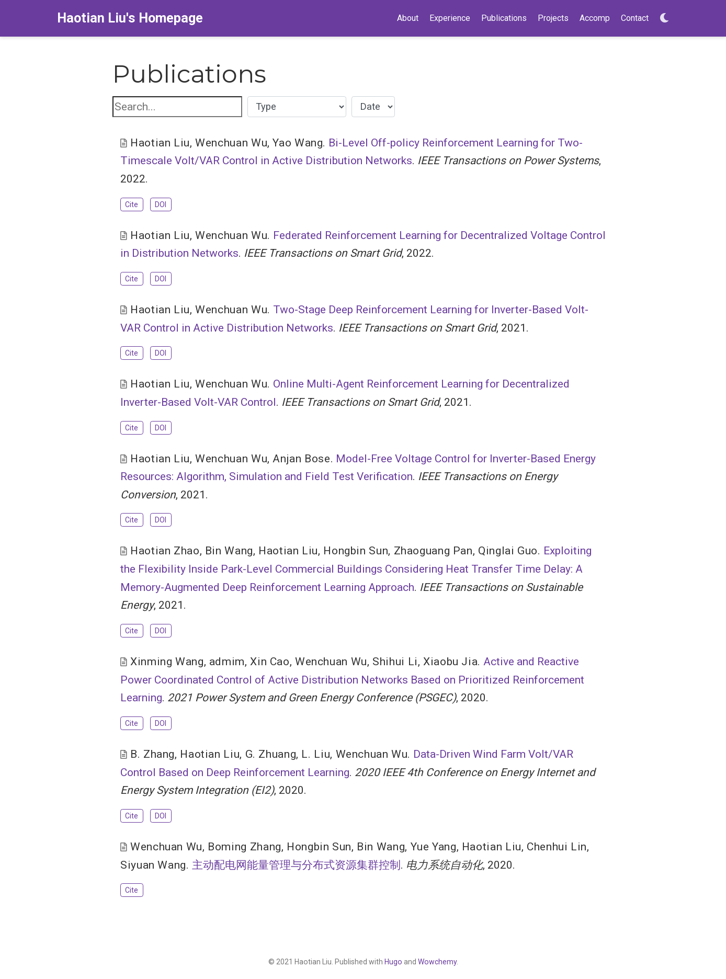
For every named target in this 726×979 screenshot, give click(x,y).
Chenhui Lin (557, 846)
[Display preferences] (664, 19)
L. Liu (315, 754)
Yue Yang (434, 846)
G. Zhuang (271, 754)
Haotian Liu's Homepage (130, 18)
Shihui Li (395, 661)
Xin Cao (269, 661)
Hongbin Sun (355, 550)
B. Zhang (152, 754)
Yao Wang (298, 142)
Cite (131, 204)
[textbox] (177, 107)
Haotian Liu (160, 142)
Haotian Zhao (165, 550)
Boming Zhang (244, 846)
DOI (160, 204)
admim (227, 661)
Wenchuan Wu (231, 142)
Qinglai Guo (508, 550)
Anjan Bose (301, 458)
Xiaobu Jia (450, 661)
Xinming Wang (167, 661)
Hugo (393, 962)
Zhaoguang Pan (433, 550)
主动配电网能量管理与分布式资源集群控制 (296, 865)
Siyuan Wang (153, 865)
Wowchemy (437, 962)
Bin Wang (229, 550)
